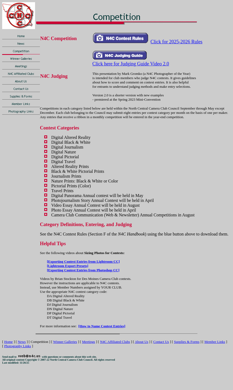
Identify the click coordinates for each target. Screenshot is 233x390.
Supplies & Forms (187, 342)
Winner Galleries (65, 342)
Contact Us (161, 342)
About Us (141, 342)
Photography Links (17, 346)
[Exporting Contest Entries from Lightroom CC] (83, 261)
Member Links (214, 342)
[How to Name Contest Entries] (101, 326)
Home (8, 342)
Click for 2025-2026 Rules (176, 41)
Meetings (88, 342)
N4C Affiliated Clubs (115, 342)
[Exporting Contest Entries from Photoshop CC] (83, 270)
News (22, 342)
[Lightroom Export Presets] (67, 266)
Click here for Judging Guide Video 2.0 (130, 63)
